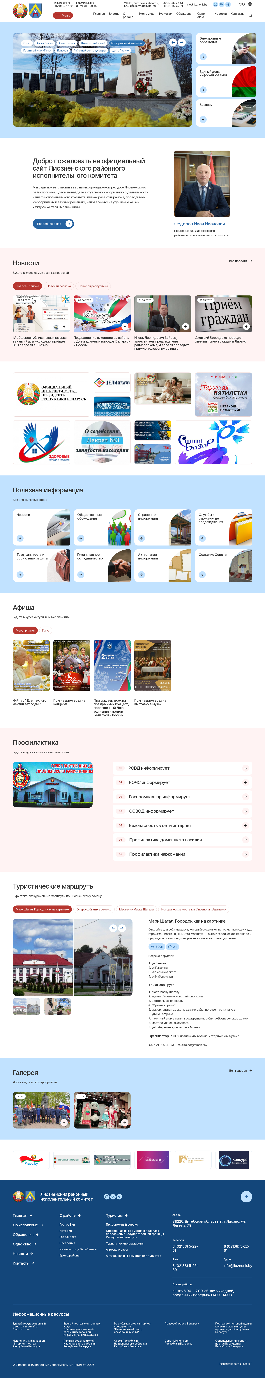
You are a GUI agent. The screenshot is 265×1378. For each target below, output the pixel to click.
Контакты (237, 13)
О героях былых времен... (94, 909)
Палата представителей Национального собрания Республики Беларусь (79, 1343)
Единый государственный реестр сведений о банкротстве (29, 1326)
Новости (221, 13)
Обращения (184, 13)
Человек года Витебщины (78, 1249)
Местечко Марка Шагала (136, 909)
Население (67, 1243)
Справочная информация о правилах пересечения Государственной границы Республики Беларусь (135, 1234)
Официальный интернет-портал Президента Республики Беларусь (231, 1343)
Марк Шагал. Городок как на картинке (42, 909)
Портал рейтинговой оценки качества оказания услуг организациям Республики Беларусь (233, 1328)
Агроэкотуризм (117, 1249)
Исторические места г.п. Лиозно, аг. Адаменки (193, 909)
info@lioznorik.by (196, 4)
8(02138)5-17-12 (63, 6)
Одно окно (201, 15)
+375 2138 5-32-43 (161, 1045)
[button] (173, 42)
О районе (128, 15)
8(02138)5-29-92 (86, 6)
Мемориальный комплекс (127, 43)
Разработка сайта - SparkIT (235, 1363)
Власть (114, 13)
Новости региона (59, 286)
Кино (45, 630)
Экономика (146, 13)
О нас (26, 43)
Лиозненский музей (93, 43)
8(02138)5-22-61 (172, 2)
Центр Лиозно (120, 50)
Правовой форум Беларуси (182, 1323)
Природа (62, 50)
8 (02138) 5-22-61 (185, 1248)
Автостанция (67, 43)
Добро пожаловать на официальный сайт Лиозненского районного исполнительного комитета (89, 168)
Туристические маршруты (125, 1243)
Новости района (27, 286)
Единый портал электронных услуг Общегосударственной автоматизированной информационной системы (81, 1329)
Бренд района (69, 1255)
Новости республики (93, 286)
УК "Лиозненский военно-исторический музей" (206, 1036)
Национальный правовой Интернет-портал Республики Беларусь (29, 1343)
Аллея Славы (45, 43)
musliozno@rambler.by (192, 1045)
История (65, 1231)
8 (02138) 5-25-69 (185, 1268)
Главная (99, 13)
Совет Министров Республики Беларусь (178, 1342)
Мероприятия (25, 630)
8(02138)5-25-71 (172, 6)
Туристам (165, 13)
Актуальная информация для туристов (133, 1256)
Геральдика (67, 1237)
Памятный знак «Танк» (37, 50)
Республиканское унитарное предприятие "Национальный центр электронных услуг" (132, 1328)
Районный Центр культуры (90, 50)
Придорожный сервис (122, 1224)
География (67, 1224)
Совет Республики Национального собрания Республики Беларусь (130, 1343)
